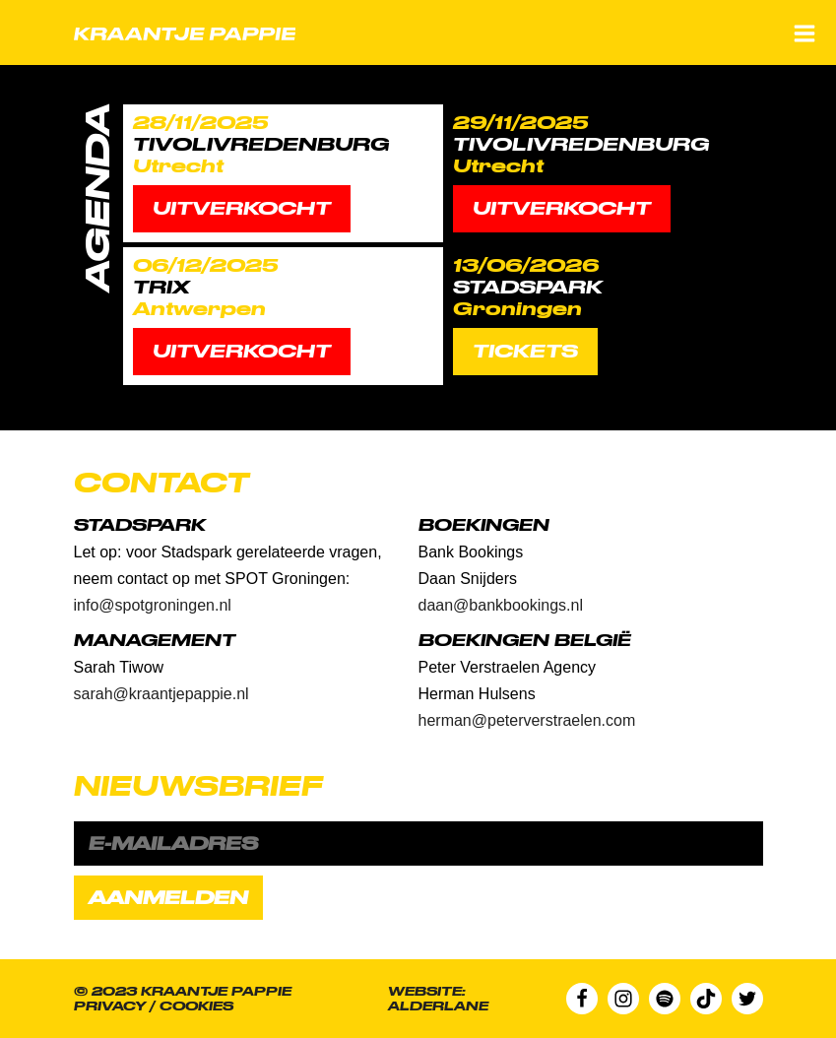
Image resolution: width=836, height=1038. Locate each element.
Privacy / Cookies (153, 1006)
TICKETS (525, 351)
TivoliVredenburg (261, 144)
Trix (161, 287)
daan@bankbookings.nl (500, 605)
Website (425, 991)
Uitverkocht (242, 208)
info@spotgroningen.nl (152, 605)
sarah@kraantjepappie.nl (161, 693)
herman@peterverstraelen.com (527, 720)
